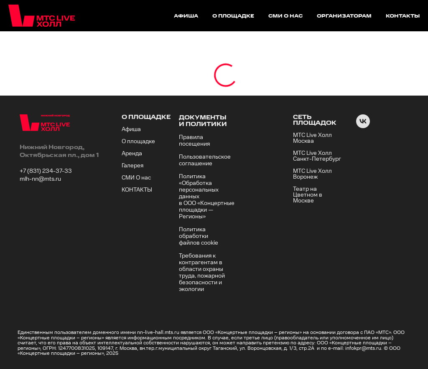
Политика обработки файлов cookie (198, 236)
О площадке (138, 141)
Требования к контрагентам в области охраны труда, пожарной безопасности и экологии (202, 273)
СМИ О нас (136, 178)
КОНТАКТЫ (137, 190)
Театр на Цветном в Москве (307, 195)
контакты (403, 16)
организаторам (344, 16)
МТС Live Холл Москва (312, 138)
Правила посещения (194, 140)
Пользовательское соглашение (205, 160)
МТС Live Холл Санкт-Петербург (317, 156)
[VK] (363, 125)
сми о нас (285, 16)
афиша (186, 16)
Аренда (132, 154)
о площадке (233, 16)
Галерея (132, 166)
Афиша (131, 129)
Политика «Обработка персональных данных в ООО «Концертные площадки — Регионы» (206, 196)
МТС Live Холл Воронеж (312, 174)
